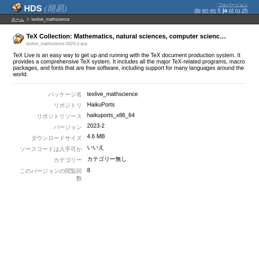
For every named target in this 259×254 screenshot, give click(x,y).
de (197, 10)
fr (219, 10)
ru (237, 10)
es (213, 10)
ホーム (17, 19)
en (205, 10)
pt (231, 10)
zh (245, 10)
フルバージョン (233, 4)
